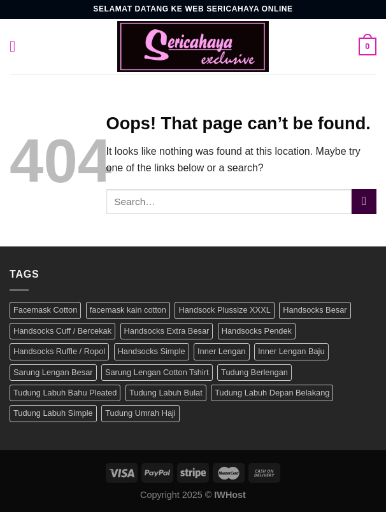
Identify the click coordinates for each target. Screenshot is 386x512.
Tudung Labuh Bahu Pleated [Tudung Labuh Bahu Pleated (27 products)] (65, 392)
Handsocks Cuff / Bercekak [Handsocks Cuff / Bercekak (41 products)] (62, 331)
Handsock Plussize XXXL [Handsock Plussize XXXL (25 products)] (224, 310)
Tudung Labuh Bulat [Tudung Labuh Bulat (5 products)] (166, 392)
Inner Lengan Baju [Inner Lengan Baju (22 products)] (291, 351)
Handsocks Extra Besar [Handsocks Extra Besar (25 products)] (167, 331)
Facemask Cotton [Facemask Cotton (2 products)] (45, 310)
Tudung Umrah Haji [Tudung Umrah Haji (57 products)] (140, 413)
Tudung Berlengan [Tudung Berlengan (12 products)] (254, 372)
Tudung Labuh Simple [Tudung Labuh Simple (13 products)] (53, 413)
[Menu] (17, 46)
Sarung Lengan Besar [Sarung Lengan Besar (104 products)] (53, 372)
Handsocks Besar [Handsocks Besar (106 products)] (315, 310)
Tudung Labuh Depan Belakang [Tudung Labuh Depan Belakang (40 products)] (272, 392)
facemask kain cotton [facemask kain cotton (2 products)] (128, 310)
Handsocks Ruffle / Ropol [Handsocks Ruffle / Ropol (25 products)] (59, 351)
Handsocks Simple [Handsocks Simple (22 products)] (151, 351)
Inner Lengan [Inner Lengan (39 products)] (221, 351)
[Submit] (364, 201)
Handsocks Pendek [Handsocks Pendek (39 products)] (257, 331)
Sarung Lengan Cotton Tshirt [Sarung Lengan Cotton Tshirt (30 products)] (157, 372)
